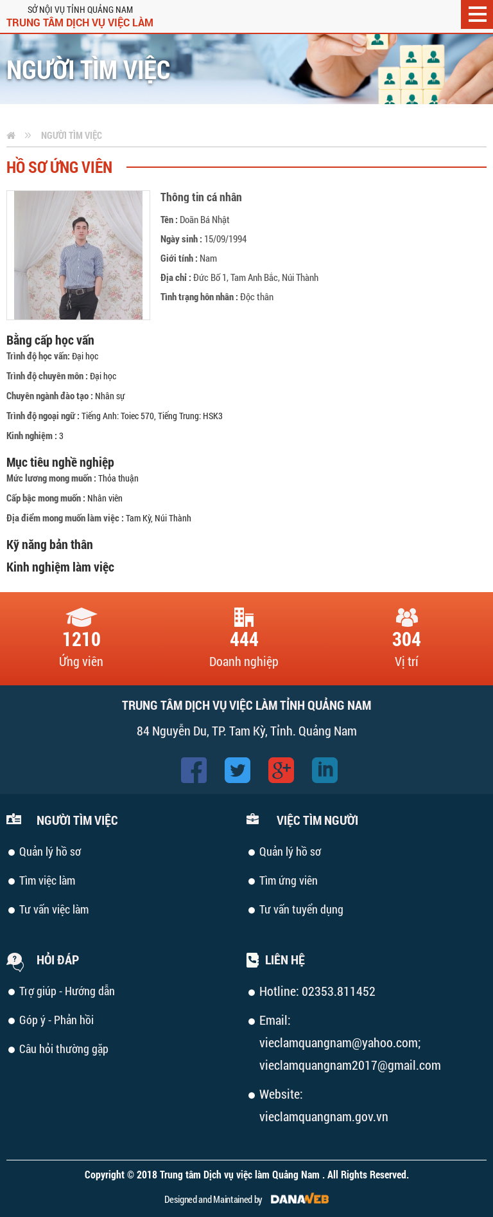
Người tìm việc (71, 135)
